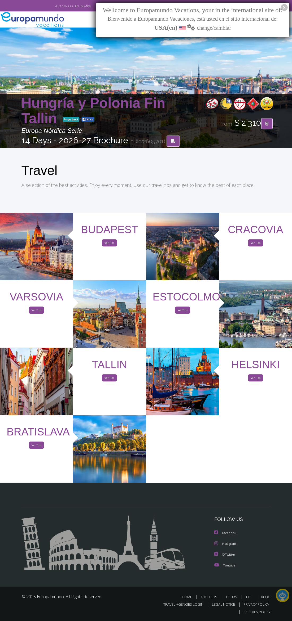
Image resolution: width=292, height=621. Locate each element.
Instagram (225, 544)
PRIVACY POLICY (255, 605)
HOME (189, 597)
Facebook (225, 534)
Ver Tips (109, 244)
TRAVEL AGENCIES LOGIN (179, 605)
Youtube (225, 565)
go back (71, 119)
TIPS (250, 597)
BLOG (266, 597)
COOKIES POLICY (256, 612)
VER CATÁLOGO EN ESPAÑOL (61, 6)
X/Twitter (225, 555)
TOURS (233, 597)
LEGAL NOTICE (220, 605)
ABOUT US (210, 597)
